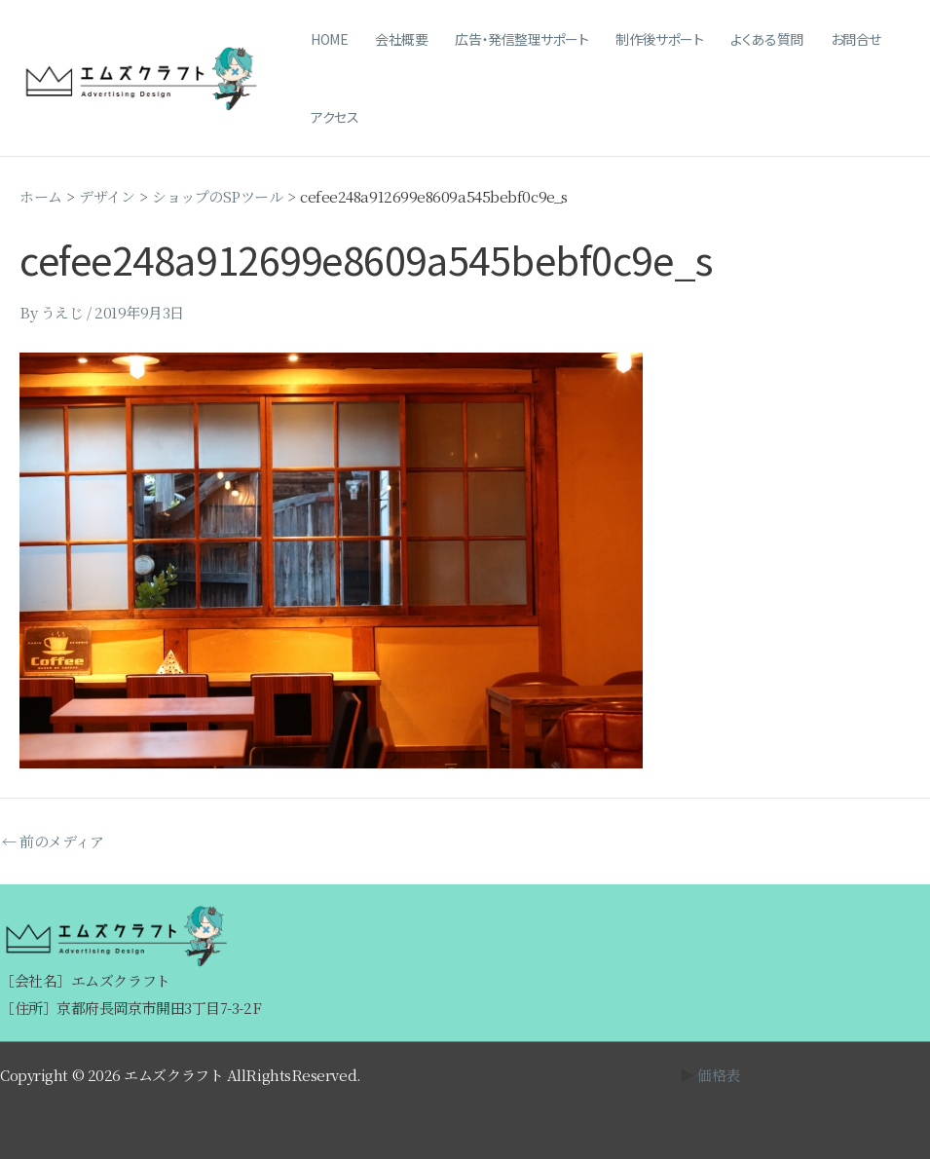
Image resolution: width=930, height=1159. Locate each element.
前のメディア (52, 841)
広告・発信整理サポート (521, 39)
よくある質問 (766, 39)
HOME (329, 39)
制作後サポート (659, 39)
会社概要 (401, 39)
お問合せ (856, 39)
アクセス (334, 117)
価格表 (718, 1075)
